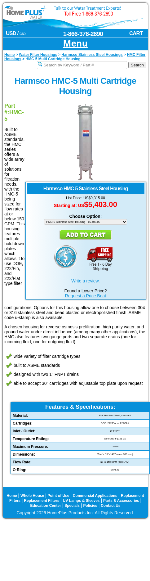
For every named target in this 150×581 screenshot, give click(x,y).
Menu (75, 43)
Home (12, 495)
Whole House (32, 495)
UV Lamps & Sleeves (81, 500)
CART (136, 33)
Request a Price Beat (85, 295)
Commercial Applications (95, 495)
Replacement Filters (41, 500)
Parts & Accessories (121, 500)
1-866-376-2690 (83, 33)
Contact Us (110, 505)
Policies (90, 505)
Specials (72, 505)
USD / (15, 33)
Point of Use (58, 495)
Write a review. (85, 280)
